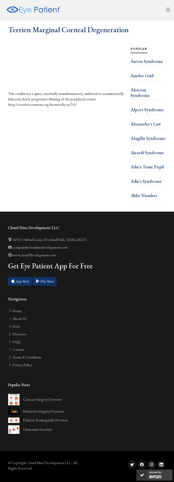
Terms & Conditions (24, 357)
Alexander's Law (145, 124)
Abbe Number (143, 195)
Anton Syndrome (146, 61)
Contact (16, 349)
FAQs (14, 341)
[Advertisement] (66, 72)
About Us (17, 318)
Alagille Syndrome (147, 138)
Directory (17, 334)
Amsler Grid (142, 76)
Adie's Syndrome (146, 181)
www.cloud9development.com (32, 255)
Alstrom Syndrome (140, 92)
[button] (20, 281)
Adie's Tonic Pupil (147, 167)
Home (15, 311)
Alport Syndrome (147, 110)
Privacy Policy (20, 365)
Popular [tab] (138, 49)
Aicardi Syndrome (147, 153)
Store (14, 326)
